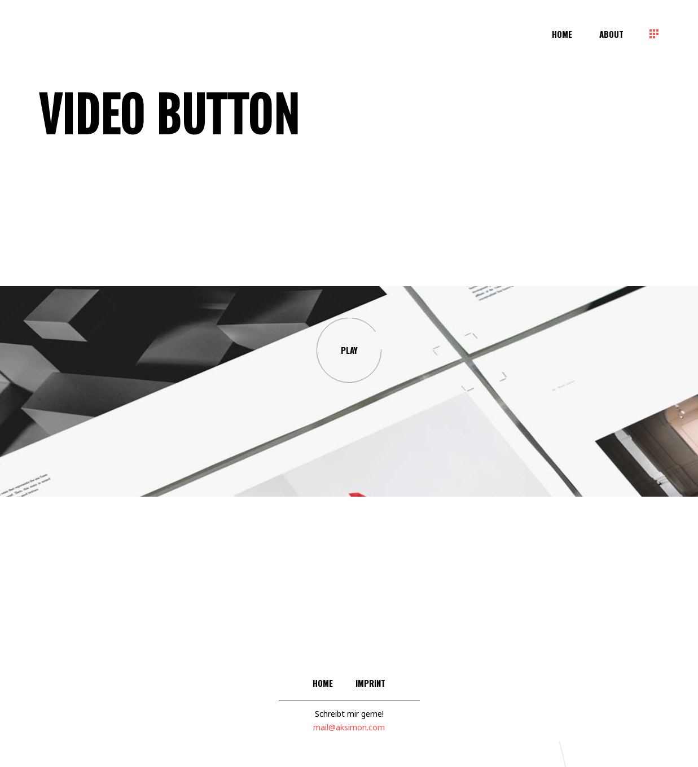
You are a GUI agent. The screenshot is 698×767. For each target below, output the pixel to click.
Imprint (370, 683)
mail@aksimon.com (349, 727)
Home (323, 683)
